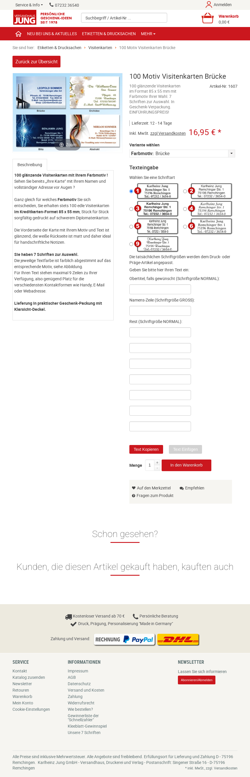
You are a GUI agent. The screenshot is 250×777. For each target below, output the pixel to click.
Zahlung (75, 696)
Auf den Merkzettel (151, 488)
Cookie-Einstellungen (31, 709)
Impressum (78, 671)
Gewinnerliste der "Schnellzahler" (83, 717)
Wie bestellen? (80, 709)
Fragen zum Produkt (155, 495)
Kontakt (19, 671)
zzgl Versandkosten (168, 133)
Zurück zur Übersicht (36, 61)
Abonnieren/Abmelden (196, 680)
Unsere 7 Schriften (84, 732)
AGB (72, 677)
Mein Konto (22, 703)
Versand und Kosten (86, 690)
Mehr (148, 33)
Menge (135, 464)
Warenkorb (22, 696)
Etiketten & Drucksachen (59, 47)
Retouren (20, 690)
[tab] (29, 165)
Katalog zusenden (28, 677)
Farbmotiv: (142, 153)
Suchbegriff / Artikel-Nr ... (108, 18)
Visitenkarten (100, 47)
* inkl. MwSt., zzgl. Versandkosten (211, 768)
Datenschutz (79, 683)
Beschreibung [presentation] (29, 164)
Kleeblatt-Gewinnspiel (87, 726)
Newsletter (22, 683)
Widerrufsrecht (81, 703)
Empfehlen (192, 488)
